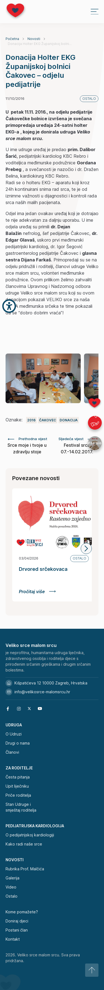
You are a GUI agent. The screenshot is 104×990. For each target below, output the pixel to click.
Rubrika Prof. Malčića (25, 868)
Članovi (12, 752)
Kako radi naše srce (24, 844)
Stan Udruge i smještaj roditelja (21, 807)
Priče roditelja (18, 795)
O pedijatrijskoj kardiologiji (30, 835)
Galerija (12, 878)
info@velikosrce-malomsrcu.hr (38, 692)
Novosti (33, 39)
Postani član (17, 930)
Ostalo (11, 896)
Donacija (69, 420)
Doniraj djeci (17, 921)
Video (11, 887)
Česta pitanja (18, 777)
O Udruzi (14, 734)
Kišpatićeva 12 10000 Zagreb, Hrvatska (46, 683)
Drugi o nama (18, 743)
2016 (31, 420)
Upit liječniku (17, 786)
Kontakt (13, 939)
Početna (12, 39)
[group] (43, 378)
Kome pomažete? (22, 911)
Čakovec (47, 420)
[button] (92, 378)
